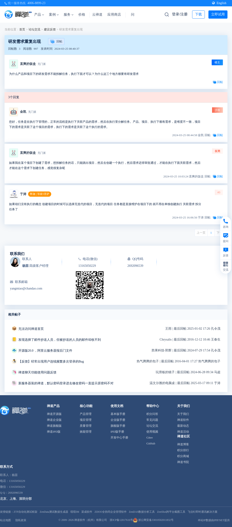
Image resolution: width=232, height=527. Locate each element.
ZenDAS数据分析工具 (142, 511)
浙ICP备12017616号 (121, 520)
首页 (22, 29)
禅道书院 (183, 462)
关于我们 (183, 414)
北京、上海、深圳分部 (16, 498)
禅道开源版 (54, 414)
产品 (39, 14)
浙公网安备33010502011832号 (153, 520)
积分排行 (183, 450)
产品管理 (86, 414)
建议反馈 (50, 29)
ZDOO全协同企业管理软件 (110, 511)
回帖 (56, 42)
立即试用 (218, 14)
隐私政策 (20, 520)
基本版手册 (118, 414)
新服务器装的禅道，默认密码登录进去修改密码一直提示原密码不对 (66, 383)
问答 (134, 14)
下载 (198, 14)
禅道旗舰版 (54, 425)
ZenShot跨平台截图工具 (171, 511)
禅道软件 (183, 420)
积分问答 (152, 414)
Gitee (149, 437)
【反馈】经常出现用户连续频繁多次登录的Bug (51, 361)
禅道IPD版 (53, 431)
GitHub (150, 443)
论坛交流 (34, 29)
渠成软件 (86, 511)
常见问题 (152, 420)
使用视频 (152, 431)
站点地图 (5, 520)
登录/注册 (179, 14)
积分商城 (183, 456)
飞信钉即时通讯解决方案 (203, 511)
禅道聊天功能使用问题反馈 (37, 372)
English (219, 3)
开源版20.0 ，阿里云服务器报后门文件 (45, 350)
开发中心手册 (119, 437)
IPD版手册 (117, 431)
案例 (54, 14)
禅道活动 (183, 431)
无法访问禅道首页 (31, 329)
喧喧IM (74, 511)
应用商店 (114, 14)
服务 (68, 14)
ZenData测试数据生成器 (54, 511)
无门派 (42, 64)
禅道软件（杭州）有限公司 (90, 520)
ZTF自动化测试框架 (25, 511)
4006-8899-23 (36, 3)
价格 (81, 14)
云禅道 (97, 14)
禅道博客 (183, 444)
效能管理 (86, 431)
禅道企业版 (54, 420)
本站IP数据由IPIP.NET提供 (214, 520)
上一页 (201, 232)
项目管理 (86, 420)
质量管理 (86, 425)
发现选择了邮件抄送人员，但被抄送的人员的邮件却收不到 (59, 339)
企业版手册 (118, 420)
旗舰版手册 (118, 425)
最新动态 (183, 425)
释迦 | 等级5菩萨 (39, 194)
